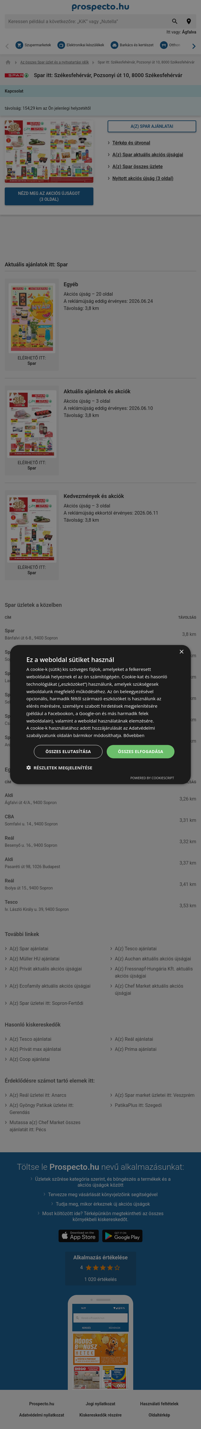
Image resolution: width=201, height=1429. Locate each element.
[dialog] (100, 714)
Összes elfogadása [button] (140, 751)
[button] (59, 767)
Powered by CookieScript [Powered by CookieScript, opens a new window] (152, 777)
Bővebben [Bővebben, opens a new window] (134, 735)
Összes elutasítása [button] (68, 751)
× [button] (181, 652)
